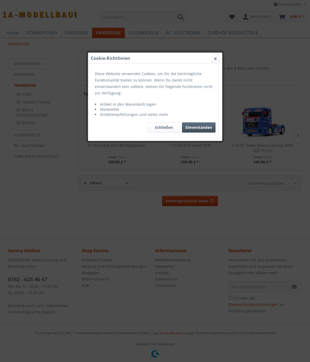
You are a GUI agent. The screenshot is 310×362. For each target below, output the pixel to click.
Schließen (164, 127)
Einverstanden (198, 127)
